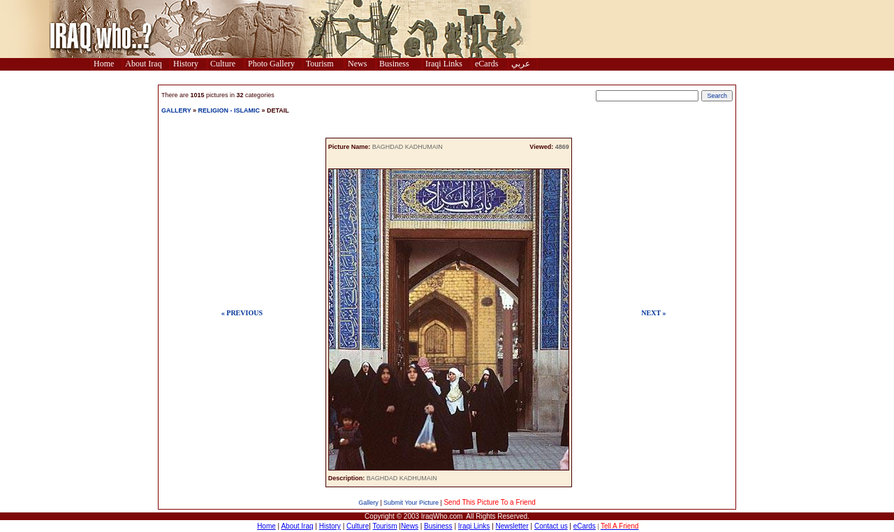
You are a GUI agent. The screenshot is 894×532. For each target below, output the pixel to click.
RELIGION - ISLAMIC (229, 110)
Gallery (368, 502)
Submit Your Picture (411, 502)
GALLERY (176, 110)
